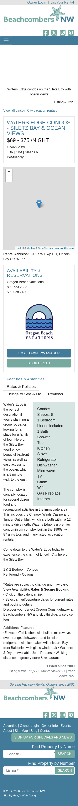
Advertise (10, 725)
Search (65, 754)
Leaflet (19, 248)
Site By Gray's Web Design (20, 795)
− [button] (9, 178)
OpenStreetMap (46, 248)
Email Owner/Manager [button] (39, 353)
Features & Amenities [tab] (26, 379)
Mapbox (31, 248)
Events (66, 725)
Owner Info (50, 725)
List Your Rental (62, 2)
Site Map (21, 730)
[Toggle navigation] (6, 40)
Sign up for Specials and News (43, 737)
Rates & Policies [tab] (21, 386)
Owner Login (36, 2)
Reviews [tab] (55, 394)
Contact (45, 730)
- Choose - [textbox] (13, 754)
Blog (34, 730)
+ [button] (9, 172)
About (7, 730)
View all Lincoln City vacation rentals (30, 110)
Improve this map (64, 248)
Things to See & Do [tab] (24, 394)
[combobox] (30, 754)
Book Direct (38, 363)
